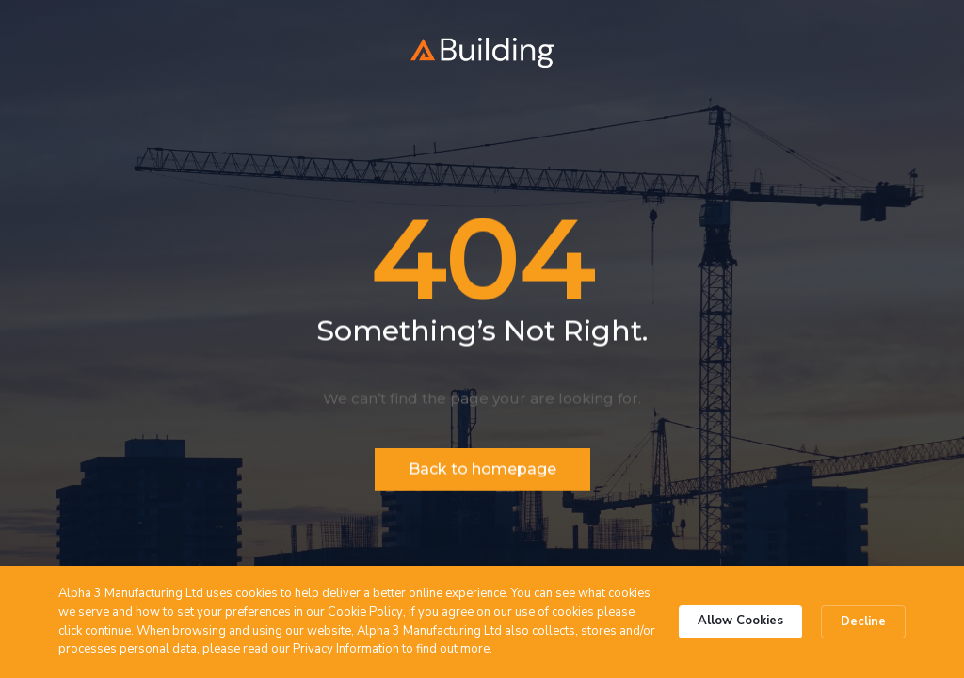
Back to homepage (482, 470)
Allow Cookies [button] (740, 620)
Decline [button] (863, 621)
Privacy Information (346, 648)
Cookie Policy (365, 612)
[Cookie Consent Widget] (482, 622)
